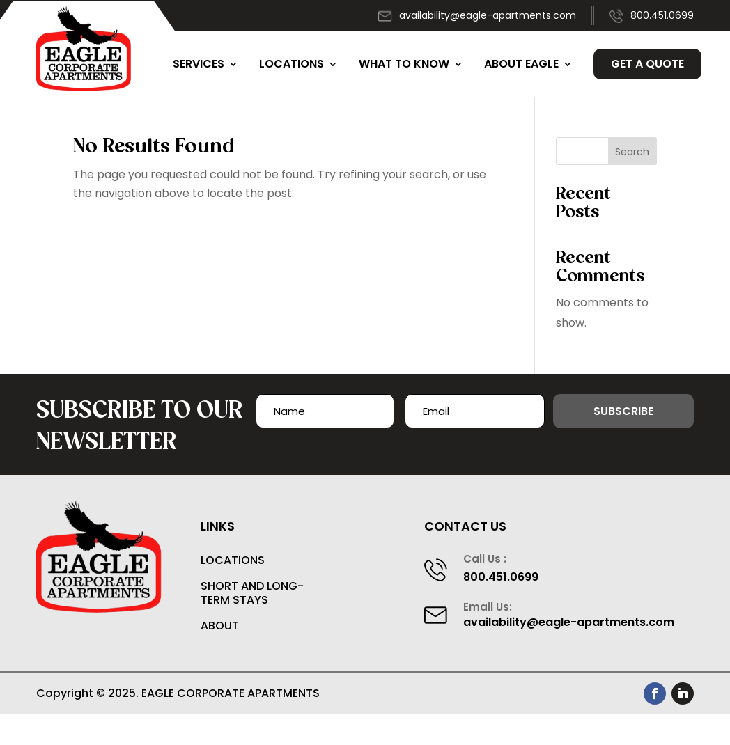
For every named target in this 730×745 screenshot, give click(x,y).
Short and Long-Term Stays (252, 594)
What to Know (404, 64)
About (220, 626)
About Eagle (521, 64)
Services (198, 64)
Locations (291, 64)
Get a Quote (647, 64)
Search (632, 152)
